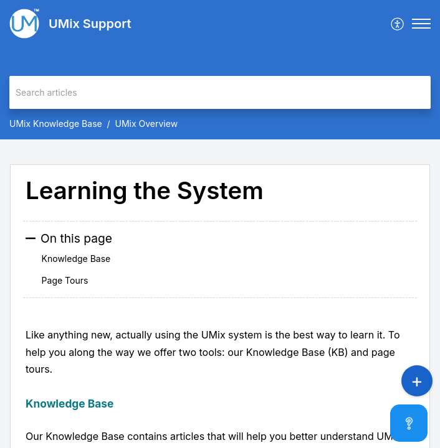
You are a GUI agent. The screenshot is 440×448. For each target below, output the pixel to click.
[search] (220, 92)
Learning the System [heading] (145, 191)
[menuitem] (398, 23)
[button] (398, 23)
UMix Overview (146, 123)
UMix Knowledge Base (55, 123)
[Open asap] (415, 423)
